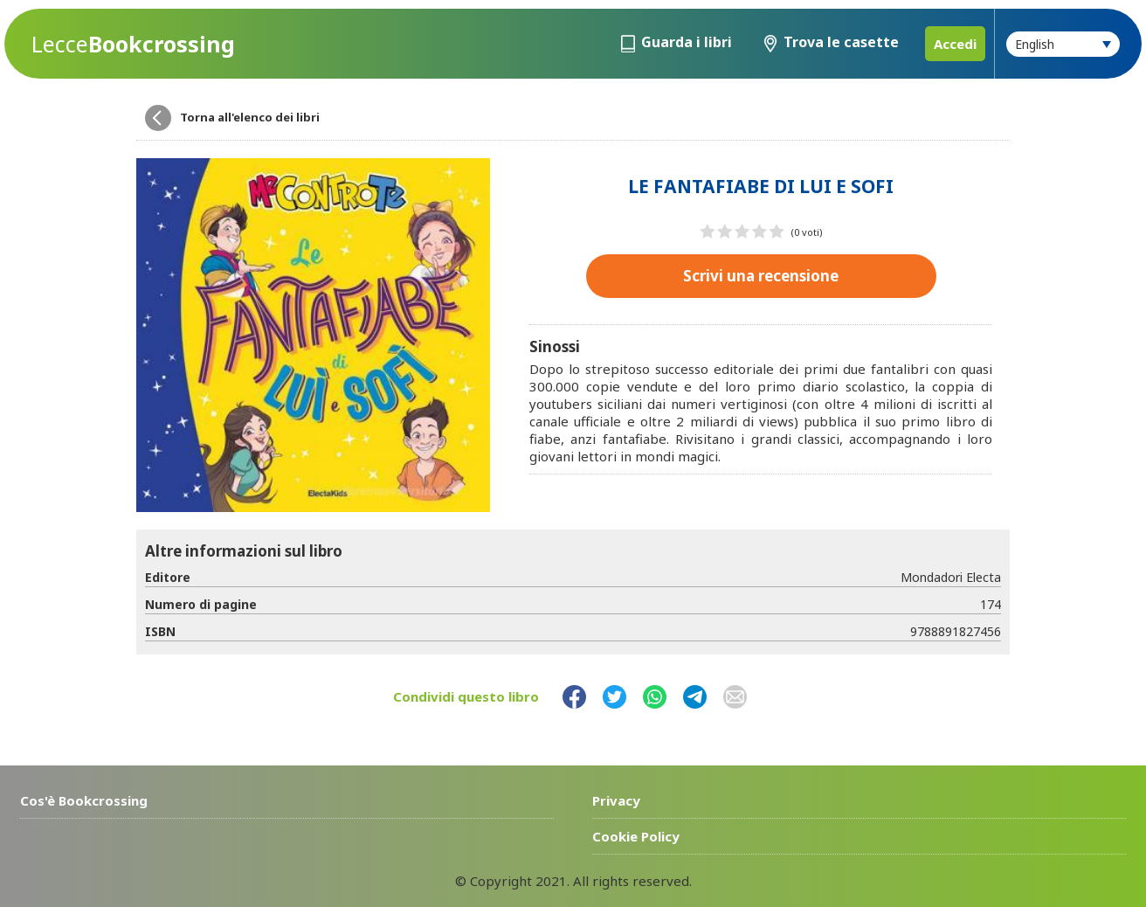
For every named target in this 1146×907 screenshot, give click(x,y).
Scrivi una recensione (761, 276)
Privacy (616, 800)
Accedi (955, 43)
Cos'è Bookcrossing (84, 800)
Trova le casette (841, 42)
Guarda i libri (686, 42)
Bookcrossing (133, 44)
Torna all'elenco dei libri (250, 117)
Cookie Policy (636, 836)
